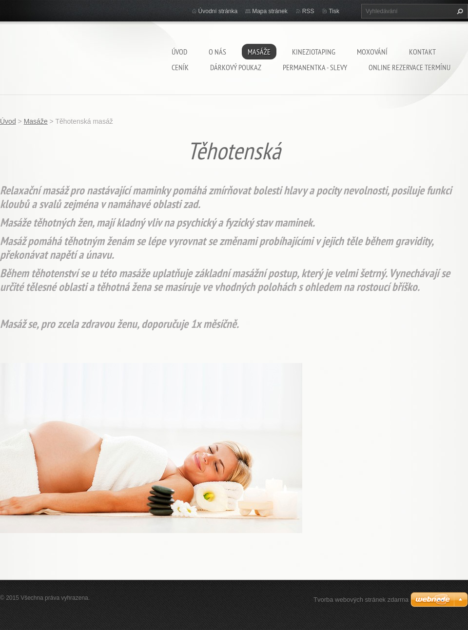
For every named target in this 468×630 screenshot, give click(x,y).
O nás (217, 52)
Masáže (259, 52)
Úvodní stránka (218, 11)
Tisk (334, 11)
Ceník (180, 67)
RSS (308, 11)
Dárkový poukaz (235, 67)
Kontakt (422, 52)
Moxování (372, 52)
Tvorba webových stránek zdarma (361, 599)
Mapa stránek (270, 11)
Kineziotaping (313, 52)
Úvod (179, 52)
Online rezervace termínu (409, 67)
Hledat (458, 11)
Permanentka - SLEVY (315, 67)
